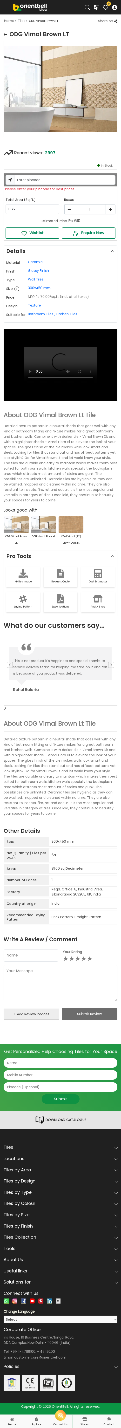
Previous (3, 90)
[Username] (64, 180)
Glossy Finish (38, 270)
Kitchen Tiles (66, 314)
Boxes (69, 199)
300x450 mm (39, 288)
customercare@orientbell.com (40, 1357)
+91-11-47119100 (22, 1351)
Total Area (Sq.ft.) (21, 199)
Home (9, 20)
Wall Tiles (35, 279)
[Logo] (30, 7)
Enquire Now (88, 233)
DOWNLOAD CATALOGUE (60, 1120)
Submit (60, 1099)
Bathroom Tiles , (41, 314)
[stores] (85, 1419)
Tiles (21, 20)
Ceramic (35, 262)
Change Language (19, 1311)
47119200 (47, 1351)
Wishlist (32, 233)
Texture (34, 305)
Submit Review (89, 1013)
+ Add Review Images (31, 1014)
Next (117, 90)
